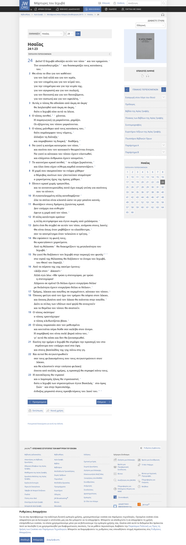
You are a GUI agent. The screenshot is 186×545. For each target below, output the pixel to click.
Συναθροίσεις (89, 482)
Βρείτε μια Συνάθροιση (149, 460)
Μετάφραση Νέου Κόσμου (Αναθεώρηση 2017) (65, 14)
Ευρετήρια (58, 490)
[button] (68, 9)
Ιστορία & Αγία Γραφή (33, 506)
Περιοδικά (58, 479)
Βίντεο (56, 502)
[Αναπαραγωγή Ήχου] (162, 14)
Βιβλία (56, 463)
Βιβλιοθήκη (25, 14)
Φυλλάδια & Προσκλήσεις (64, 471)
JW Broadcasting (61, 498)
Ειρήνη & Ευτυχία (31, 483)
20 (30, 325)
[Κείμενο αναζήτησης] (144, 3)
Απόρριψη (38, 539)
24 (31, 60)
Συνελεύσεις (88, 490)
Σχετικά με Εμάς (90, 461)
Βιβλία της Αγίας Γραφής (137, 111)
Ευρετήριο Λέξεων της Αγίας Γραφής (143, 131)
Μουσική (57, 506)
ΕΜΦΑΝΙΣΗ (34, 33)
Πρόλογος (130, 104)
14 (30, 238)
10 (30, 195)
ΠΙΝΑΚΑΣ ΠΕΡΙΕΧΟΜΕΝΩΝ (145, 89)
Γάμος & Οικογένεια (32, 486)
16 (30, 266)
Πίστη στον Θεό (31, 498)
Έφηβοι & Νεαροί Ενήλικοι (35, 490)
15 (30, 254)
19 (30, 312)
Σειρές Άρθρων (60, 475)
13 (30, 225)
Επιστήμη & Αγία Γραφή (34, 502)
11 (30, 204)
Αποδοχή (25, 539)
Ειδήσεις (87, 454)
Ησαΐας (90, 14)
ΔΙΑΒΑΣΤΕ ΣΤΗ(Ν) (156, 20)
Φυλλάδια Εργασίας (62, 483)
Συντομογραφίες (133, 124)
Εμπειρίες (87, 497)
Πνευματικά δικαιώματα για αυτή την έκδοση (45, 423)
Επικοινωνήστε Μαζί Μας (93, 474)
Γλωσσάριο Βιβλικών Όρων (138, 138)
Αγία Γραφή (38, 14)
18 (30, 295)
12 (30, 217)
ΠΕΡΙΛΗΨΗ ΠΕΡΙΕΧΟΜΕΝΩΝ (136, 167)
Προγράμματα (59, 486)
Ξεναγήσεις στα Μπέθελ (93, 478)
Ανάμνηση (88, 486)
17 (30, 291)
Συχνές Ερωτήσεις (91, 466)
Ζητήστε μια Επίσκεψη (92, 470)
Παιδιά (27, 494)
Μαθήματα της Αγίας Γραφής (36, 472)
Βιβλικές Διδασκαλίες (33, 454)
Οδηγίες (57, 494)
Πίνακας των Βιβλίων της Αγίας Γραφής (144, 118)
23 (30, 374)
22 (30, 354)
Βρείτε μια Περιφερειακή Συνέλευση (121, 467)
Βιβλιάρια (58, 467)
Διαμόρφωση (53, 539)
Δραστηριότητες (90, 493)
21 (30, 342)
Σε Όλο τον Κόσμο (91, 501)
